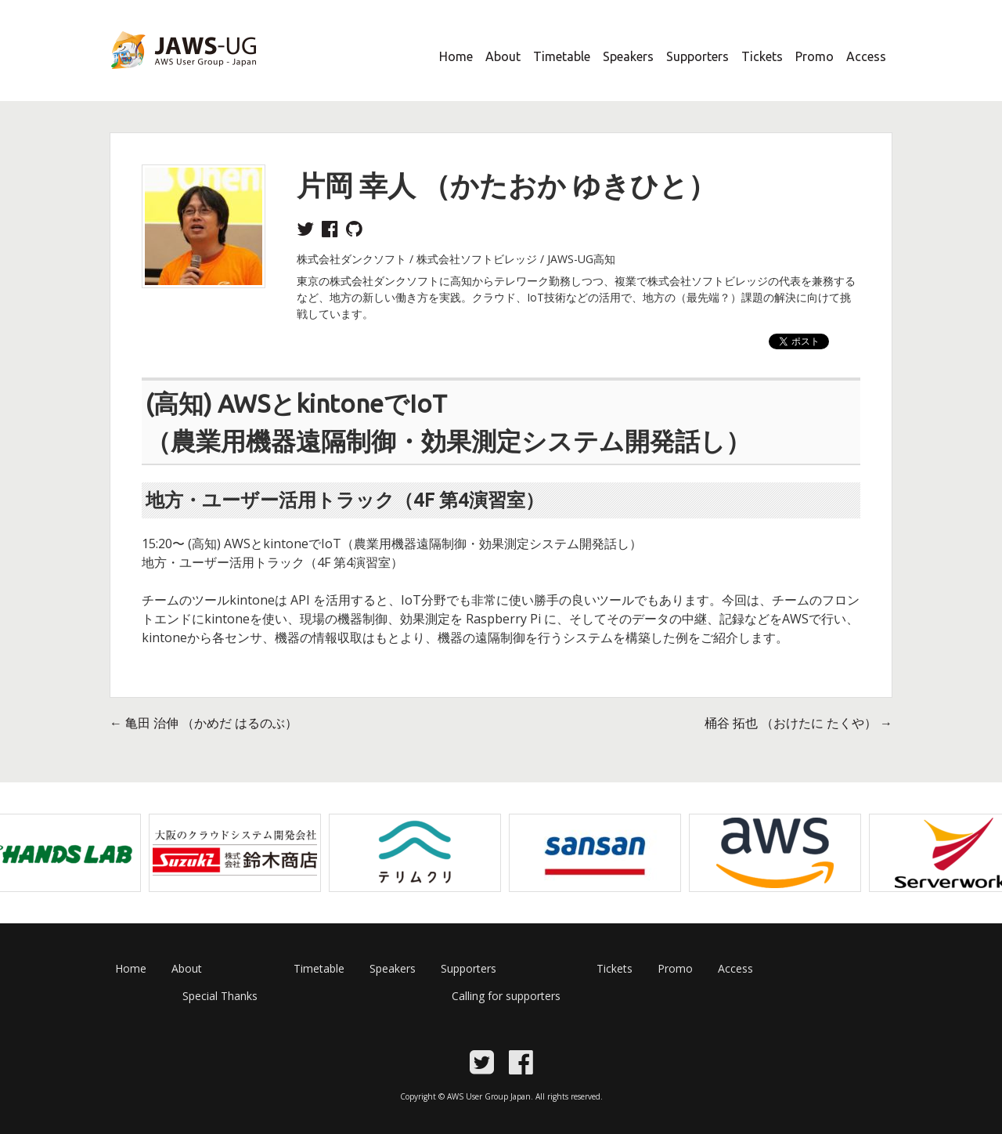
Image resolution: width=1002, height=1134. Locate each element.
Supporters (697, 56)
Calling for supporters (506, 995)
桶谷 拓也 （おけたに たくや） (798, 722)
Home (456, 56)
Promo (814, 56)
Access (866, 56)
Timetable (561, 56)
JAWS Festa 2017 (158, 79)
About (503, 56)
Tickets (762, 56)
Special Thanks (220, 995)
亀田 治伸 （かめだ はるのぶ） (203, 722)
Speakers (628, 56)
